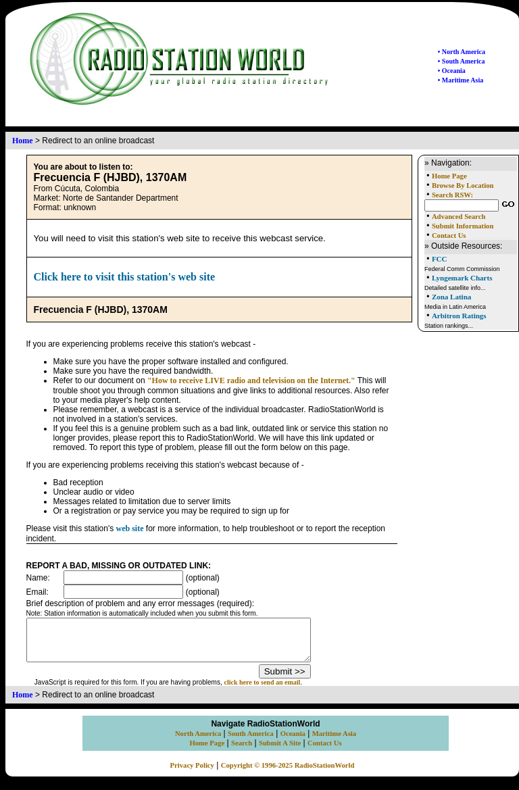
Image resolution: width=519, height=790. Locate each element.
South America (251, 741)
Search (241, 751)
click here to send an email (279, 690)
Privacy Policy (192, 773)
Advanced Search (458, 216)
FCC (439, 259)
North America (198, 741)
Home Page (449, 176)
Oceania (292, 741)
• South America (461, 61)
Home (22, 140)
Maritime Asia (334, 741)
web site (130, 528)
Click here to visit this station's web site (125, 276)
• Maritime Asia (460, 80)
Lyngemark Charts (462, 278)
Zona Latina (451, 297)
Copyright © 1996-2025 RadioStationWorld (288, 773)
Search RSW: (452, 195)
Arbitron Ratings (459, 316)
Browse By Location (463, 185)
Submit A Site (280, 751)
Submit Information (462, 226)
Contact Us (449, 235)
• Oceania (452, 70)
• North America (461, 51)
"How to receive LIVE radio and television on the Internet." (251, 380)
